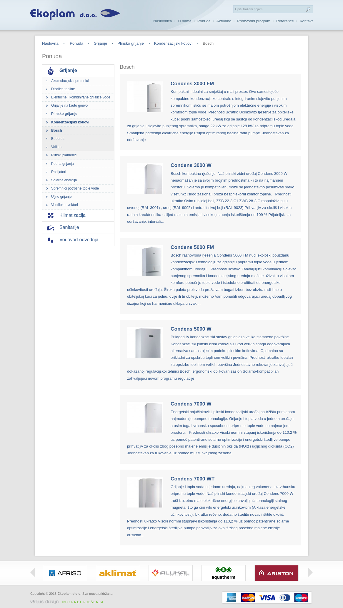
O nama (185, 21)
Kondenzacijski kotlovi (173, 43)
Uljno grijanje (61, 197)
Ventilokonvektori (64, 205)
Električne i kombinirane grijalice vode (80, 97)
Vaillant (56, 147)
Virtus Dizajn (69, 602)
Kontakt (306, 21)
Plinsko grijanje (130, 43)
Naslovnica (162, 21)
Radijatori (58, 172)
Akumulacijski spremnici (70, 81)
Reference (285, 21)
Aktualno (224, 21)
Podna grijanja (62, 164)
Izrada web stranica (99, 598)
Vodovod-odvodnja (79, 239)
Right (310, 572)
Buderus (57, 139)
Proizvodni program (253, 21)
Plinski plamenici (64, 155)
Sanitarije (69, 227)
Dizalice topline (63, 89)
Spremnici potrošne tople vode (75, 188)
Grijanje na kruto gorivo (69, 105)
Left (32, 572)
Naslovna (50, 43)
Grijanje (100, 43)
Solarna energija (64, 180)
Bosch (56, 130)
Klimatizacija (72, 215)
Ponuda (204, 21)
